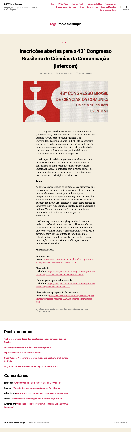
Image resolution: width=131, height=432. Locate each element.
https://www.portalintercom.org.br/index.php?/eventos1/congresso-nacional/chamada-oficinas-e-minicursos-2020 (65, 299)
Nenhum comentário (87, 74)
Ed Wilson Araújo (13, 4)
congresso (60, 309)
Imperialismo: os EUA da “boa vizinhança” (25, 353)
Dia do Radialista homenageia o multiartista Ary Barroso (38, 402)
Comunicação (47, 74)
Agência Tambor (78, 4)
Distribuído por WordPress (39, 426)
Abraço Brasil (78, 7)
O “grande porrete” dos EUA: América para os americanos (33, 366)
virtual (48, 312)
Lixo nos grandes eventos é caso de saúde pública (30, 347)
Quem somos (92, 7)
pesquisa (80, 309)
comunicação (50, 309)
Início (53, 4)
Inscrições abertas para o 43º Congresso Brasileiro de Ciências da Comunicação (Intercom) (65, 58)
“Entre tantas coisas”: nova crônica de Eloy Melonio (40, 383)
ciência (41, 309)
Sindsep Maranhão (63, 7)
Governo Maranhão (108, 7)
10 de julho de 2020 (65, 74)
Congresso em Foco (108, 10)
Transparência (110, 4)
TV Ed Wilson (63, 4)
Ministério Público (95, 4)
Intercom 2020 (70, 309)
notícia (65, 43)
